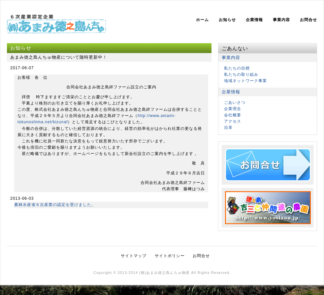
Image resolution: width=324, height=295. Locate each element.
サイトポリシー (170, 255)
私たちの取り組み (241, 74)
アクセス (232, 121)
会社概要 (232, 115)
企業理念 (232, 108)
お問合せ (308, 19)
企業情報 (254, 19)
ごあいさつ (234, 102)
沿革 (228, 127)
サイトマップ (133, 255)
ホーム (202, 19)
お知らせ (227, 19)
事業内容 (281, 19)
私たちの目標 (237, 68)
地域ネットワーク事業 (245, 80)
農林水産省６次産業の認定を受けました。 (55, 204)
